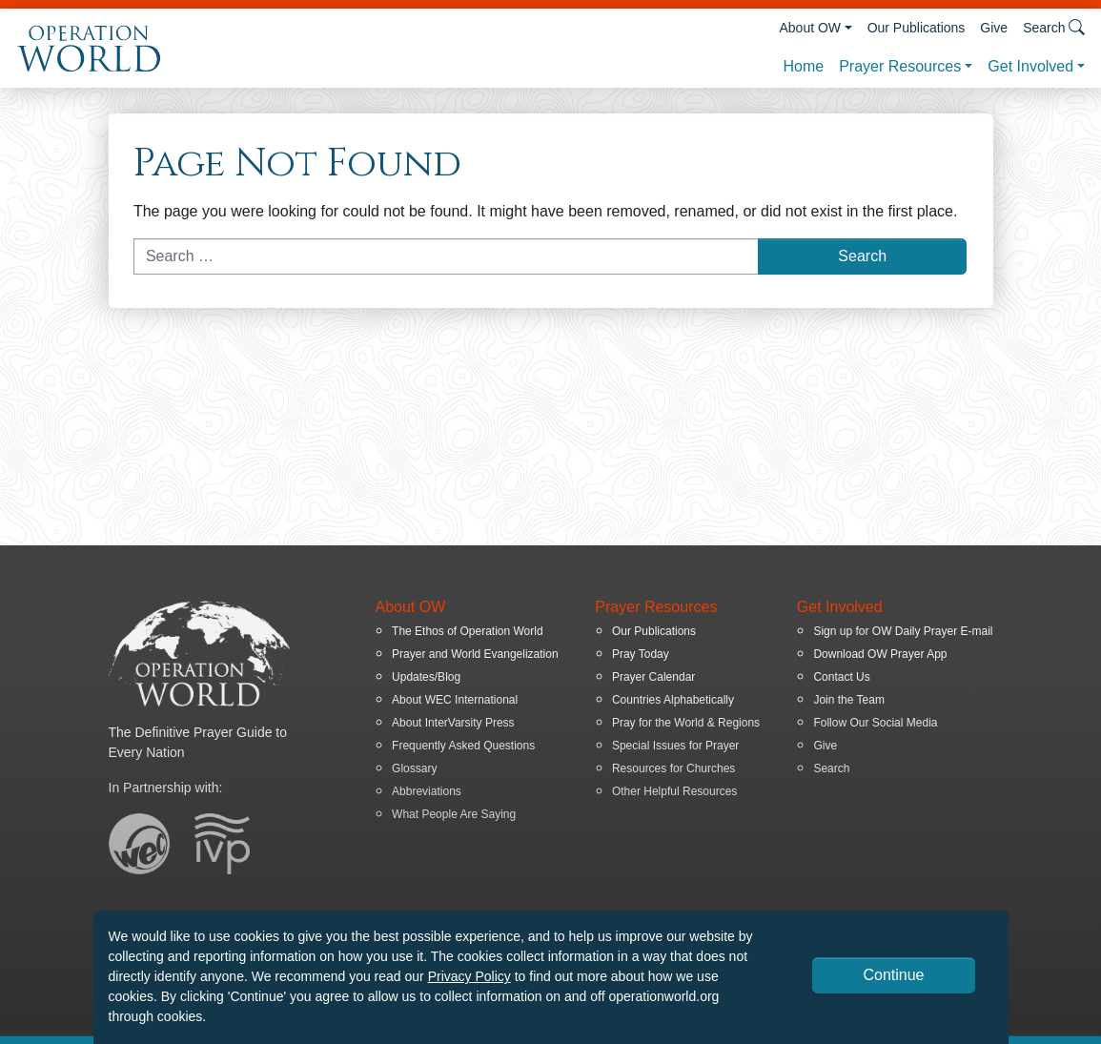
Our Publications (916, 27)
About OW (810, 27)
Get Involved (1030, 66)
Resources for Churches (673, 768)
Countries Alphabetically (673, 699)
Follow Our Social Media (875, 722)
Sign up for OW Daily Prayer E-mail (902, 631)
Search (831, 768)
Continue (893, 975)
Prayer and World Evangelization (475, 654)
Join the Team (849, 699)
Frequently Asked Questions (463, 745)
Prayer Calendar (653, 677)
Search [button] (1054, 27)
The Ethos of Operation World (467, 631)
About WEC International (455, 699)
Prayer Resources (900, 66)
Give (994, 27)
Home (803, 66)
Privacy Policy (469, 976)
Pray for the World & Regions (686, 722)
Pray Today (640, 654)
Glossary (414, 768)
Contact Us (841, 677)
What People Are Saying (454, 814)
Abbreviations (426, 791)
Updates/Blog (426, 677)
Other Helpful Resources (674, 791)
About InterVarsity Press (453, 722)
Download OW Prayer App (880, 654)
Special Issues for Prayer (675, 745)
